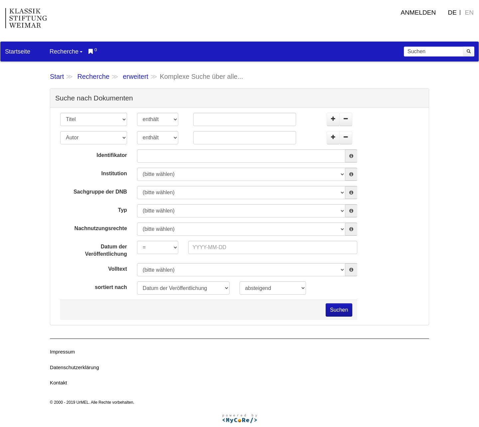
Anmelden (418, 12)
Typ (122, 210)
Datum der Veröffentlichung (106, 250)
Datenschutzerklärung (74, 367)
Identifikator (111, 155)
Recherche (66, 51)
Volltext (117, 269)
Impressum (62, 352)
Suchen (339, 310)
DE (452, 12)
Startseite (17, 51)
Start (57, 76)
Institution (114, 173)
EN (469, 12)
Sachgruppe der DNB (100, 192)
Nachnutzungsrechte (101, 228)
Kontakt (58, 382)
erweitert (135, 76)
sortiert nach (111, 287)
